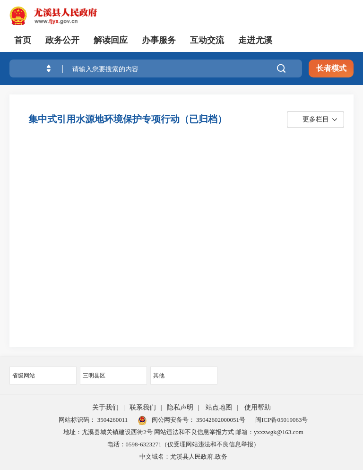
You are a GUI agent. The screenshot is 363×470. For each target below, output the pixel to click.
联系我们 (143, 407)
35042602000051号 (220, 419)
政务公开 (62, 40)
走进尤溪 (255, 40)
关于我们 (105, 407)
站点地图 (219, 407)
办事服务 (159, 40)
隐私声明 (180, 407)
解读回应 (111, 40)
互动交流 (207, 40)
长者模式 (331, 68)
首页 (22, 40)
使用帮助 (257, 407)
